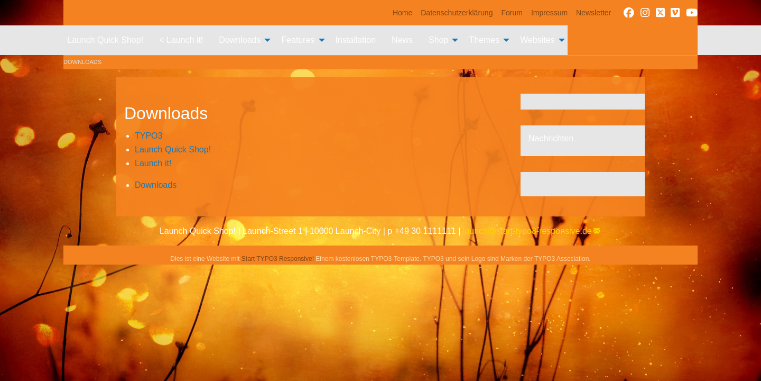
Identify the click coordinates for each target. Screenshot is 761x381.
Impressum (549, 12)
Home (402, 12)
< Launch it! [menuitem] (181, 39)
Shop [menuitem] (438, 39)
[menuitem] (402, 12)
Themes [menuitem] (484, 39)
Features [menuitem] (297, 39)
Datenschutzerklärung (457, 12)
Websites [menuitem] (537, 39)
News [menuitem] (402, 39)
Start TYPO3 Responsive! (278, 258)
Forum (511, 12)
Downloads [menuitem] (240, 39)
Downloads (82, 62)
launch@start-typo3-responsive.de (527, 230)
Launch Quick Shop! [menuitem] (105, 39)
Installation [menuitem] (356, 39)
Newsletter (593, 12)
